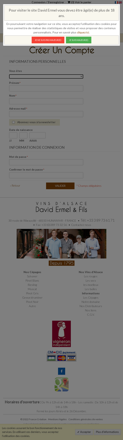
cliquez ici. (83, 32)
